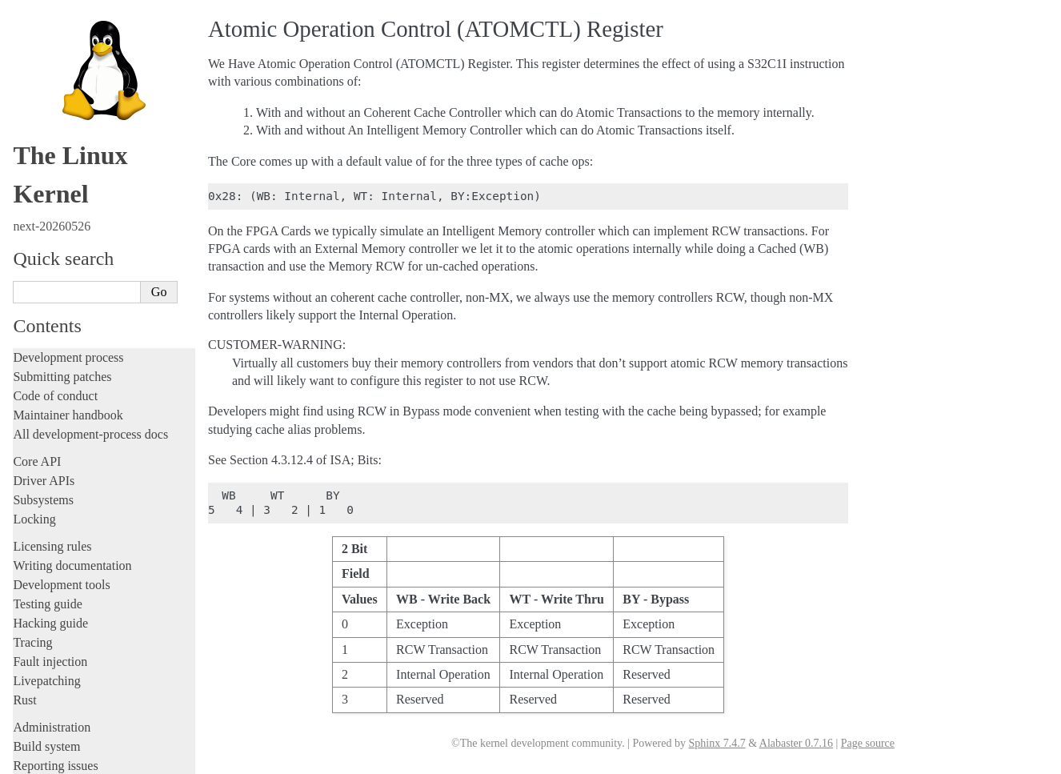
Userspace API (51, 215)
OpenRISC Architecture (79, 426)
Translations (44, 695)
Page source (868, 743)
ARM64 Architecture (72, 341)
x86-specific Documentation (89, 546)
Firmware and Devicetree (78, 261)
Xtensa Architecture (73, 564)
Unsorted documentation (76, 668)
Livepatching (46, 91)
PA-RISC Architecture (75, 443)
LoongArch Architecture (80, 357)
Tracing (32, 53)
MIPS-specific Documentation (93, 392)
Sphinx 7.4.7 (716, 743)
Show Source (47, 759)
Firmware (37, 242)
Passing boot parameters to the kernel (112, 612)
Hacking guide (50, 34)
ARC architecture (64, 306)
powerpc (43, 461)
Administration (51, 138)
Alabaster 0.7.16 (796, 743)
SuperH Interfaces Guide (81, 512)
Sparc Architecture (67, 529)
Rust (24, 111)
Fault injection (50, 72)
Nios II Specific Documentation (97, 409)
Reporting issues (55, 176)
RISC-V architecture (71, 477)
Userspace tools (53, 196)
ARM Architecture (67, 323)
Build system (46, 157)
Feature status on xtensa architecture (110, 643)
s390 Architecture (64, 495)
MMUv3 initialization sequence (100, 627)
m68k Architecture (67, 375)
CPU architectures (63, 288)
